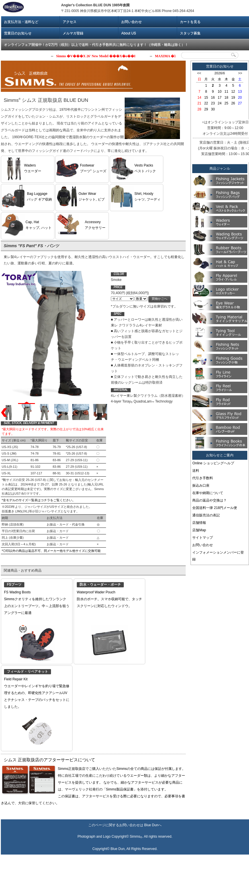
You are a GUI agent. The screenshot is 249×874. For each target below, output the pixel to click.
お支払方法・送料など (21, 22)
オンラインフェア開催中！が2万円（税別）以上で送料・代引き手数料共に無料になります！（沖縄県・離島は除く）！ (96, 45)
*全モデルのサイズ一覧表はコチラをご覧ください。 (38, 494)
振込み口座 (200, 485)
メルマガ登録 (73, 33)
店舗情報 (199, 523)
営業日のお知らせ (18, 33)
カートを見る (190, 22)
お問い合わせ (131, 22)
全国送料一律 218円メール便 (214, 508)
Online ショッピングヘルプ (213, 463)
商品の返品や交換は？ (209, 500)
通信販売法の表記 (206, 515)
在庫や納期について (207, 493)
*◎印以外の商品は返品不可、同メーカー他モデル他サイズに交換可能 (51, 545)
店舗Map (199, 530)
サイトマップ (202, 538)
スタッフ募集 (190, 33)
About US (128, 33)
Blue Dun (151, 825)
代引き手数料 (202, 478)
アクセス (70, 22)
